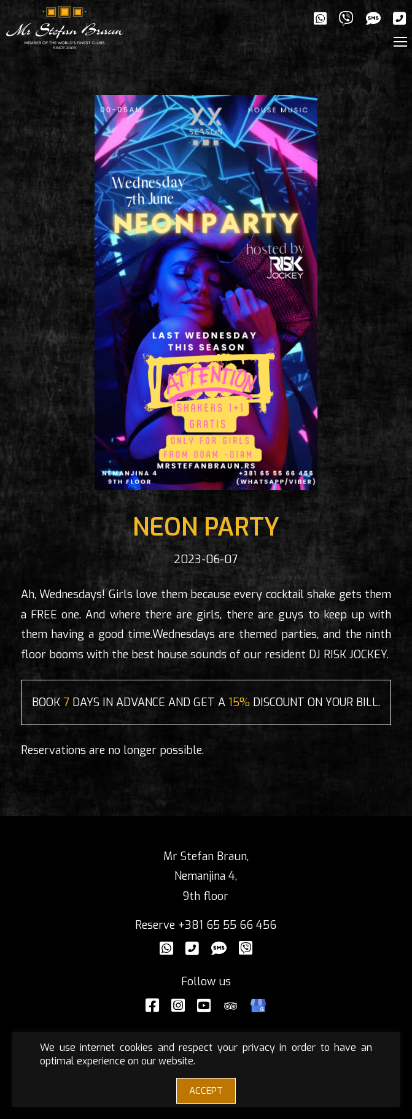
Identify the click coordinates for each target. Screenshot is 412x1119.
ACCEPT (206, 1091)
